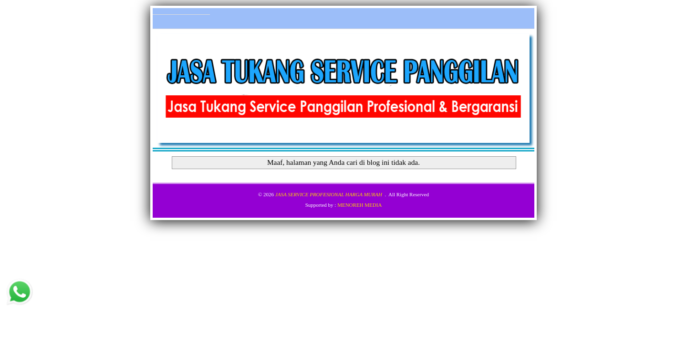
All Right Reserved (408, 194)
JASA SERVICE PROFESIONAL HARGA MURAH (328, 194)
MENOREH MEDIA (359, 205)
